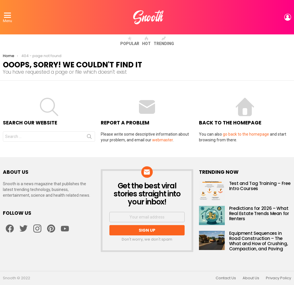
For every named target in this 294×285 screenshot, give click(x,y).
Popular (129, 41)
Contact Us (226, 278)
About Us (251, 278)
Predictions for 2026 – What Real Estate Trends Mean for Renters (259, 213)
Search (89, 137)
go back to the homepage (246, 134)
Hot (146, 41)
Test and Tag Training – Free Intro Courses (260, 186)
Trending (164, 41)
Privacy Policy (278, 278)
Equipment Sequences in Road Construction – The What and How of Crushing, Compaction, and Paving (258, 241)
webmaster (162, 140)
